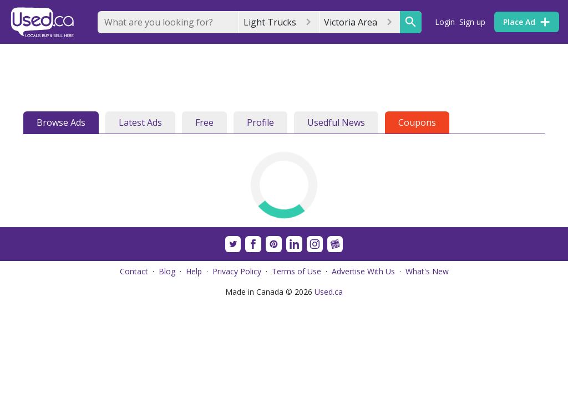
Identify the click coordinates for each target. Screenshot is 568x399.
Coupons (417, 122)
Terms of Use (296, 271)
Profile (260, 122)
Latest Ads (140, 122)
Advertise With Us (363, 271)
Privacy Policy (236, 271)
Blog (167, 271)
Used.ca (329, 292)
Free (204, 122)
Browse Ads (61, 122)
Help (194, 271)
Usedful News (336, 122)
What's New (427, 271)
